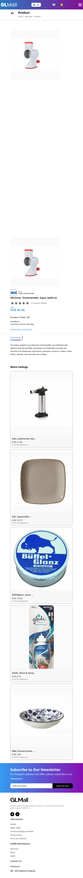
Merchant (14, 849)
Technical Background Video (22, 831)
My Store (28, 16)
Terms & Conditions (18, 838)
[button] (36, 4)
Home (20, 16)
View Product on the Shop (21, 329)
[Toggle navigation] (80, 4)
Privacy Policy (16, 835)
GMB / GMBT (15, 828)
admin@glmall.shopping (24, 871)
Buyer (12, 852)
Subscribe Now (62, 786)
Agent (12, 856)
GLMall (13, 824)
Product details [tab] (15, 337)
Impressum (15, 866)
